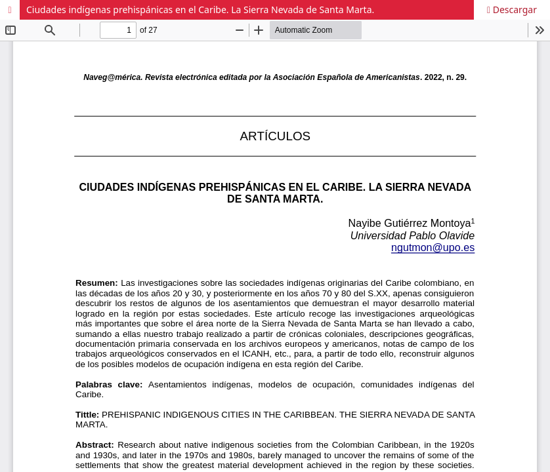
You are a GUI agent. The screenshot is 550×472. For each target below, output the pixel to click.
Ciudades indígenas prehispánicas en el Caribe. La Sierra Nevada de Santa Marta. (200, 9)
